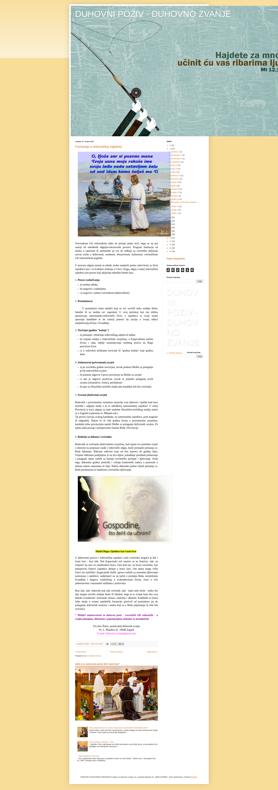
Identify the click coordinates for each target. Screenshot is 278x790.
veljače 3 (175, 213)
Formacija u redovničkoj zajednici (98, 146)
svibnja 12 (175, 192)
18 (170, 217)
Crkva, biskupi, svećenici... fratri (101, 742)
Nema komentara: (97, 644)
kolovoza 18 (176, 176)
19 (170, 149)
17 (170, 221)
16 (170, 224)
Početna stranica (116, 652)
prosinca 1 (175, 152)
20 (170, 145)
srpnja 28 (175, 182)
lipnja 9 (174, 186)
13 (170, 234)
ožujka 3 (174, 210)
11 (170, 241)
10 (170, 245)
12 (170, 238)
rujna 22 (174, 165)
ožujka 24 (175, 199)
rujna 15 (174, 169)
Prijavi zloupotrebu (176, 258)
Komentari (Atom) (94, 656)
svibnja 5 (175, 196)
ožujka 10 (175, 206)
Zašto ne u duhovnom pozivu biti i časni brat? (97, 664)
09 (170, 248)
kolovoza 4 (175, 179)
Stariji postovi (152, 652)
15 (170, 228)
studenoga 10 (176, 159)
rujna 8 (174, 172)
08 (170, 251)
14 (170, 231)
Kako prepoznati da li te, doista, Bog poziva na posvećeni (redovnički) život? (118, 728)
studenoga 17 (176, 155)
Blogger (194, 777)
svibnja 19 (175, 189)
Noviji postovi (81, 652)
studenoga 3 (176, 162)
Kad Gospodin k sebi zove (89, 756)
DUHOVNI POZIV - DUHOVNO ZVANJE (153, 14)
